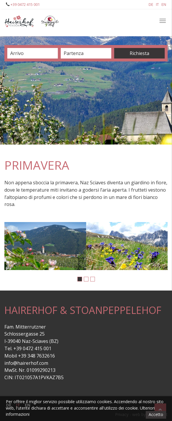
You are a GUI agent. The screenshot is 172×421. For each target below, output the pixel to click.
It (157, 4)
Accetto (156, 414)
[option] (45, 246)
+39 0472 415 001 (25, 4)
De (151, 4)
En (163, 4)
